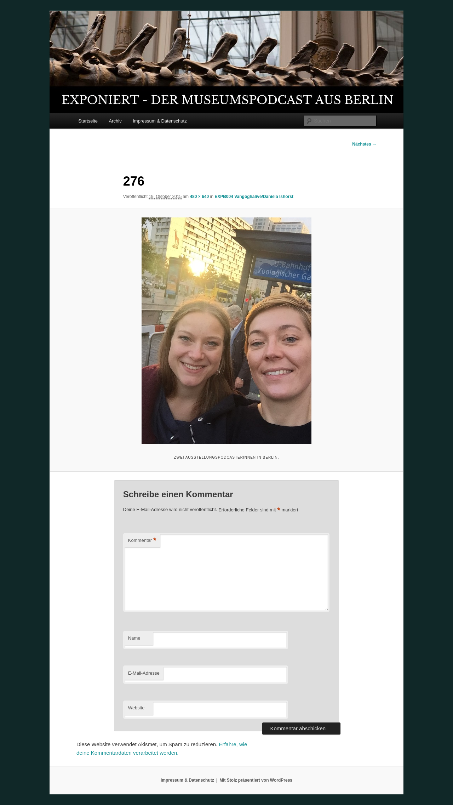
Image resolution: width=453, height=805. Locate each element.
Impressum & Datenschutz (160, 121)
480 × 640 (199, 196)
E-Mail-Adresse (144, 673)
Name (134, 638)
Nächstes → (364, 144)
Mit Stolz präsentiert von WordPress (255, 780)
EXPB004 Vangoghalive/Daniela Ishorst (253, 196)
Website (136, 707)
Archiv (115, 121)
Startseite (88, 121)
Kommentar (142, 540)
